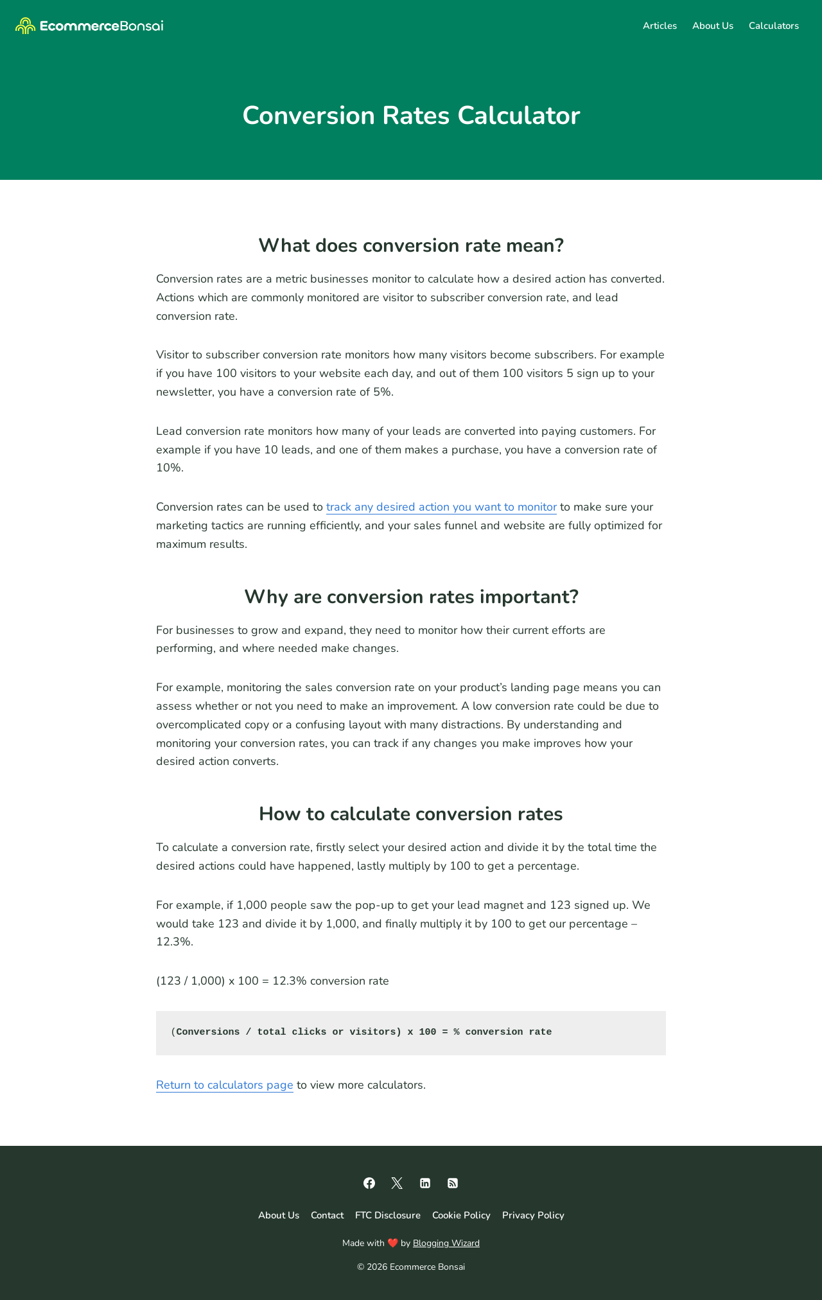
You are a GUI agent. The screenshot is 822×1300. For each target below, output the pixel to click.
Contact (327, 1215)
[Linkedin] (425, 1183)
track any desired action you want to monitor (441, 506)
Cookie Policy (461, 1215)
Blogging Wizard (446, 1243)
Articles (660, 25)
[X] (396, 1183)
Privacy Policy (533, 1215)
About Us (712, 25)
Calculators (774, 25)
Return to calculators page (224, 1085)
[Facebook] (369, 1183)
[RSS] (452, 1183)
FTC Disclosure (388, 1215)
